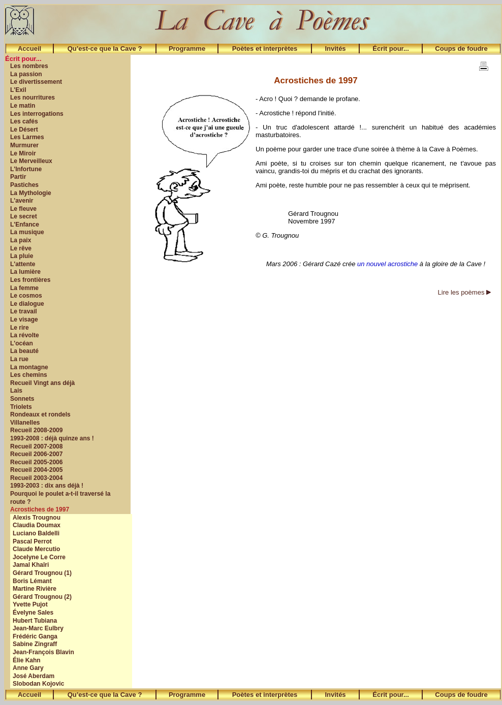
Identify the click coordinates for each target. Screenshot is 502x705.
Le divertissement (36, 81)
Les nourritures (32, 97)
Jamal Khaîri (31, 564)
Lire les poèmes (464, 292)
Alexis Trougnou (36, 517)
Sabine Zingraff (35, 644)
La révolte (24, 335)
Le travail (23, 311)
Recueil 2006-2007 (36, 454)
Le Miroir (23, 153)
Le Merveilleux (31, 161)
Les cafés (24, 121)
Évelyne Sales (33, 612)
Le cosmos (26, 295)
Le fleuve (23, 208)
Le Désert (24, 129)
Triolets (21, 406)
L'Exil (18, 89)
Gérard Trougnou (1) (42, 572)
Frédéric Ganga (35, 636)
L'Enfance (24, 224)
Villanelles (25, 422)
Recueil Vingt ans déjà (42, 383)
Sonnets (22, 398)
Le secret (23, 216)
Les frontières (30, 279)
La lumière (25, 271)
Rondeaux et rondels (40, 414)
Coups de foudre (461, 48)
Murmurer (24, 145)
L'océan (21, 343)
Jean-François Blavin (43, 652)
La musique (27, 232)
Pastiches (24, 184)
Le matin (22, 105)
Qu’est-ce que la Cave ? (105, 48)
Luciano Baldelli (36, 533)
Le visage (24, 319)
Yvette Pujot (30, 604)
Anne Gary (28, 667)
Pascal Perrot (32, 541)
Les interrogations (37, 113)
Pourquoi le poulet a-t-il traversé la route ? (60, 497)
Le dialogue (27, 303)
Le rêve (21, 248)
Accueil (29, 48)
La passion (26, 74)
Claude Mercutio (36, 549)
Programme (187, 48)
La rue (19, 359)
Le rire (19, 327)
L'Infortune (26, 169)
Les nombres (29, 66)
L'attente (23, 264)
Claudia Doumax (36, 525)
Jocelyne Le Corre (39, 557)
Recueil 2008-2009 (36, 430)
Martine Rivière (34, 588)
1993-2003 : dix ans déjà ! (46, 485)
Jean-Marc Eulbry (38, 628)
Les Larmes (27, 137)
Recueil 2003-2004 (36, 478)
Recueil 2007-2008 (36, 446)
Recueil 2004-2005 (36, 469)
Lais (16, 390)
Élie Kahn (27, 660)
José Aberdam (33, 676)
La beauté (24, 351)
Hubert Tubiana (35, 620)
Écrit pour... (390, 48)
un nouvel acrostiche (387, 264)
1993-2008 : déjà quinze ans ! (52, 438)
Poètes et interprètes (265, 48)
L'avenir (22, 200)
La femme (24, 288)
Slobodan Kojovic (38, 683)
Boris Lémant (32, 581)
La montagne (29, 367)
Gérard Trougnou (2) (42, 596)
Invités (335, 48)
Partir (18, 176)
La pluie (21, 256)
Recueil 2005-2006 (36, 462)
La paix (20, 240)
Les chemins (28, 374)
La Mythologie (30, 193)
